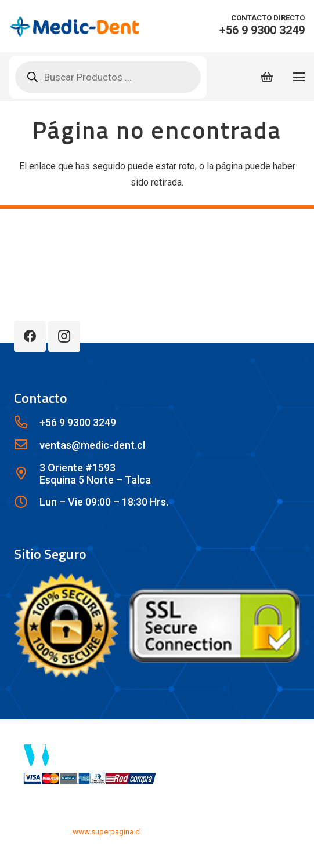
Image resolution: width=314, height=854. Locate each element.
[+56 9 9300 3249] (26, 423)
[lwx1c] (74, 26)
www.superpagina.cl (107, 831)
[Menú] (299, 77)
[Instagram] (64, 336)
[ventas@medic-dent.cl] (26, 445)
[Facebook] (30, 336)
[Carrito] (267, 77)
